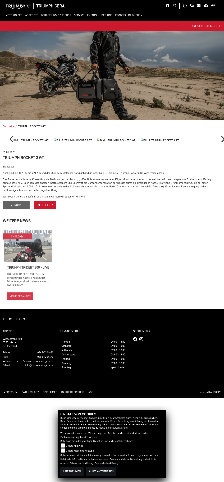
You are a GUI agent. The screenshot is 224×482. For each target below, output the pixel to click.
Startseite (8, 126)
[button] (15, 15)
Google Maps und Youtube (80, 450)
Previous (12, 181)
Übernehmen (72, 471)
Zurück (16, 286)
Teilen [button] (44, 286)
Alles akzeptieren (101, 471)
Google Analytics (74, 445)
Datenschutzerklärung (116, 427)
